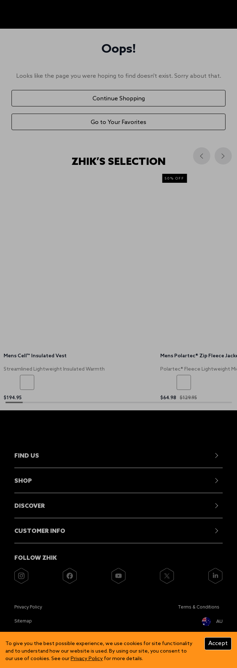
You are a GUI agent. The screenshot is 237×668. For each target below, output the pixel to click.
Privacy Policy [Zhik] (87, 659)
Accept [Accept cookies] (218, 643)
